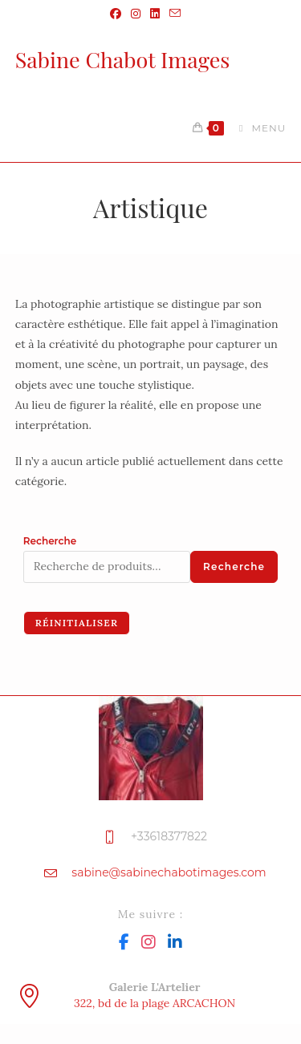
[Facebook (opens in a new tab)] (115, 13)
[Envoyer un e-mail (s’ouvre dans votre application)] (173, 13)
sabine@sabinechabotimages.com (168, 872)
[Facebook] (124, 941)
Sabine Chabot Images (122, 59)
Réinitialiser (76, 623)
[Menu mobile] (256, 128)
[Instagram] (148, 941)
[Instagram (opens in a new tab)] (135, 13)
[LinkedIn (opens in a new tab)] (155, 13)
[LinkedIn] (175, 941)
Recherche (49, 541)
